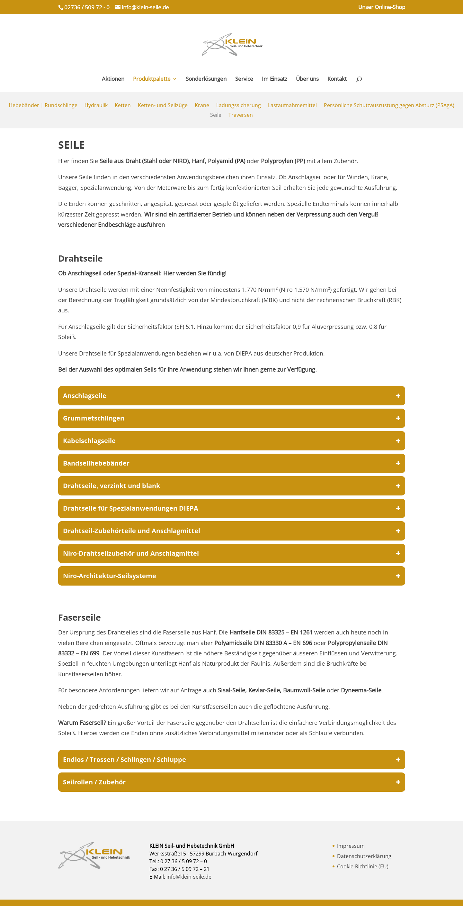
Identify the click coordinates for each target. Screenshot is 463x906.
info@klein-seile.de (188, 876)
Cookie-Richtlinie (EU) (362, 866)
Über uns (307, 79)
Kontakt (337, 79)
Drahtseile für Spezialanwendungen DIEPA (231, 508)
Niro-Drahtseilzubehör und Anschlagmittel (231, 553)
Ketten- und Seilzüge (163, 106)
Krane (202, 106)
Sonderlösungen (206, 79)
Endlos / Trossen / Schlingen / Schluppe (231, 759)
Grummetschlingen (231, 418)
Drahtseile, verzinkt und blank (231, 486)
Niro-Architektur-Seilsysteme (231, 576)
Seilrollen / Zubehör (231, 782)
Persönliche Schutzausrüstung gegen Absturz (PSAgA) (389, 106)
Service (244, 79)
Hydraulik (96, 106)
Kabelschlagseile (231, 441)
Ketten (123, 106)
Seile (215, 115)
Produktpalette (152, 79)
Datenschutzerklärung (364, 856)
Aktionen (113, 79)
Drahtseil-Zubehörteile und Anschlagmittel (231, 531)
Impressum (351, 845)
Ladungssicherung (238, 106)
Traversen (240, 115)
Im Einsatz (274, 79)
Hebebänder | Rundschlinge (43, 106)
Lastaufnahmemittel (292, 106)
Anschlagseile (231, 396)
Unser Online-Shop (381, 7)
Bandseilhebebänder (231, 463)
